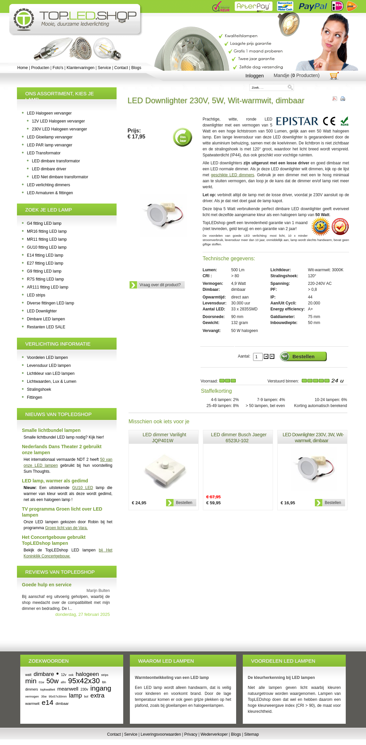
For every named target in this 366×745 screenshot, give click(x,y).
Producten (40, 67)
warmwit (32, 703)
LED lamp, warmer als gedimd (55, 480)
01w (42, 682)
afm (63, 682)
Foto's (57, 67)
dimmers (31, 689)
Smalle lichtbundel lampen (51, 430)
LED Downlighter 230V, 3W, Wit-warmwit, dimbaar (313, 437)
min (31, 681)
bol (86, 696)
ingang (100, 688)
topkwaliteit (47, 689)
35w (44, 696)
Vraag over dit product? (160, 285)
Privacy (190, 734)
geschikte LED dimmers (232, 175)
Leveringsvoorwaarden (161, 734)
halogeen (87, 674)
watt (28, 675)
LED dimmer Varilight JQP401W (164, 437)
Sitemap (251, 734)
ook (70, 675)
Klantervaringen (80, 67)
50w (52, 681)
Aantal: (244, 356)
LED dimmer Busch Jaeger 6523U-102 (238, 437)
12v (63, 675)
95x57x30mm (58, 696)
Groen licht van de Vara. (66, 528)
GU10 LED (82, 487)
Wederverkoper (214, 734)
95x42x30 (84, 681)
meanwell (67, 689)
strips (105, 675)
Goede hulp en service (46, 584)
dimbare (44, 674)
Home (22, 67)
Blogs (136, 67)
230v (84, 689)
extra (97, 695)
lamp (75, 695)
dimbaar (61, 703)
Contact (121, 67)
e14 (47, 702)
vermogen (32, 696)
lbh (104, 682)
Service (104, 67)
